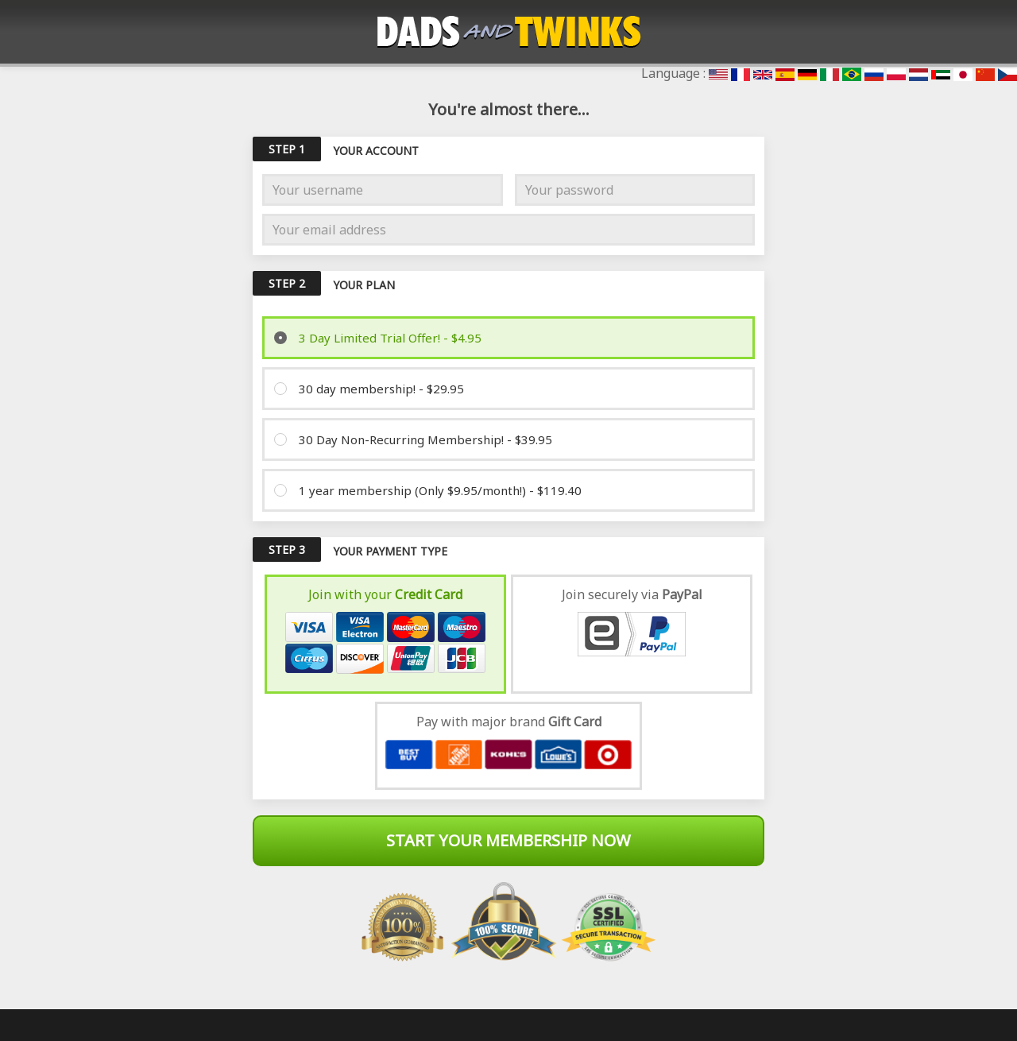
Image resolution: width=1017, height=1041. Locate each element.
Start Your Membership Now (508, 840)
